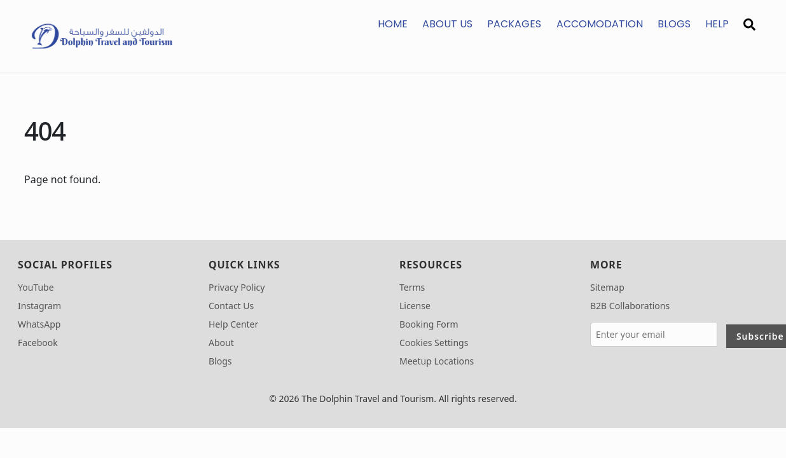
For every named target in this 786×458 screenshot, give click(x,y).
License (415, 306)
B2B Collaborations (630, 306)
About (221, 343)
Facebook (38, 343)
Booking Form (429, 324)
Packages (514, 24)
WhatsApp (39, 324)
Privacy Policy (237, 287)
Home (393, 24)
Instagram (39, 306)
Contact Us (231, 306)
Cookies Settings (433, 343)
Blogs (674, 24)
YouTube (36, 287)
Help (717, 24)
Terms (412, 287)
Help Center (233, 324)
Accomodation (599, 24)
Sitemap (607, 287)
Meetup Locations (436, 361)
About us (447, 24)
